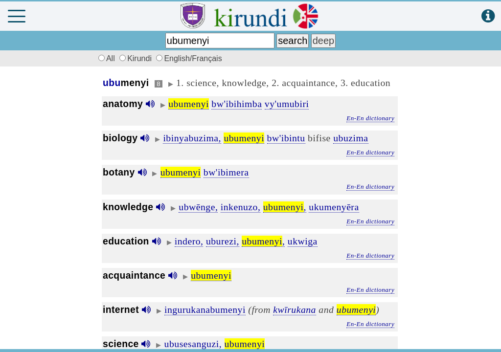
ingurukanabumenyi (205, 309)
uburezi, (222, 241)
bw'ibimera (226, 172)
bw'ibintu (286, 137)
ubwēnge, (198, 206)
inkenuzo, (241, 206)
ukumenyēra (334, 206)
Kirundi (136, 58)
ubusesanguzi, (193, 343)
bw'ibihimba (236, 103)
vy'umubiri (287, 103)
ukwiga (303, 241)
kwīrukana (294, 309)
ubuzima (350, 137)
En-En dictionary (370, 118)
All (105, 58)
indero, (189, 241)
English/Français (189, 58)
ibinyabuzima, (192, 137)
